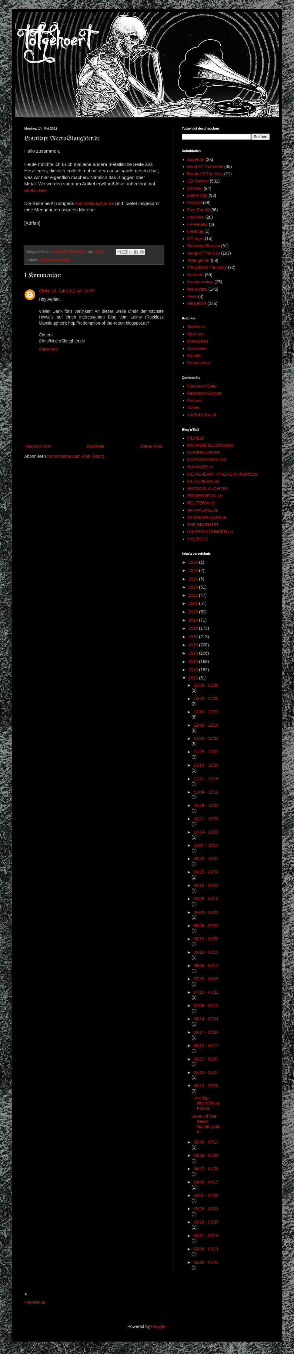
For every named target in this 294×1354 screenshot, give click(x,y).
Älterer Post (151, 446)
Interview (195, 217)
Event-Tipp (197, 195)
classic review (200, 281)
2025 (194, 570)
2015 (194, 653)
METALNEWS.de (203, 481)
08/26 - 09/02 (206, 925)
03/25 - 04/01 (206, 1208)
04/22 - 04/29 (206, 1168)
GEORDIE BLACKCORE (210, 445)
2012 (194, 677)
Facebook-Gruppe (204, 393)
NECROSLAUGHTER (208, 488)
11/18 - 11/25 (206, 765)
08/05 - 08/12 (206, 965)
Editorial (47, 260)
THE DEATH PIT (203, 524)
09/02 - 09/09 (206, 912)
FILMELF (196, 438)
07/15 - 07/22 (206, 992)
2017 (194, 636)
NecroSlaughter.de (94, 203)
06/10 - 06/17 (206, 1045)
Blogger (158, 1326)
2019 (194, 620)
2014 (194, 661)
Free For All (198, 209)
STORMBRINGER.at (207, 517)
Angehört (196, 159)
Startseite (95, 446)
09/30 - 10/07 (206, 858)
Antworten (48, 349)
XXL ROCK (198, 539)
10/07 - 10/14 (206, 845)
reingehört (196, 303)
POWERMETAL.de (205, 495)
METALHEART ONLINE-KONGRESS (222, 474)
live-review (197, 289)
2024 (194, 578)
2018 (194, 628)
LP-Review (197, 224)
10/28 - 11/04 (206, 805)
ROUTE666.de (201, 502)
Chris (44, 291)
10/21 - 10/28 (206, 818)
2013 (194, 669)
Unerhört (195, 274)
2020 (194, 611)
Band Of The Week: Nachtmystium (206, 1124)
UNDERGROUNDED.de (210, 531)
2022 (194, 595)
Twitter (193, 407)
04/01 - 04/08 (206, 1195)
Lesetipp (63, 260)
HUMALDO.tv (200, 466)
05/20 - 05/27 (206, 1072)
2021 (194, 603)
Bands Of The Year (205, 173)
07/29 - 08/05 (206, 978)
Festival (194, 202)
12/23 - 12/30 (206, 698)
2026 (194, 562)
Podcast (195, 400)
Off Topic (195, 238)
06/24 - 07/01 (206, 1018)
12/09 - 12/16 (206, 725)
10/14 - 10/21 (206, 832)
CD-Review (198, 181)
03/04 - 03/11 (206, 1249)
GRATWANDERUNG (207, 459)
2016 (194, 644)
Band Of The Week (205, 166)
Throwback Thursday (207, 267)
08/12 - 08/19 (206, 952)
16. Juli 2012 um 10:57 (73, 291)
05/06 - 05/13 (206, 1142)
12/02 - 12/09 (206, 738)
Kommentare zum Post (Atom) (75, 456)
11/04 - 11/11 (206, 792)
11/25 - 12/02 (206, 751)
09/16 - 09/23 (206, 885)
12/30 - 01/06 (206, 685)
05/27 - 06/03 (206, 1059)
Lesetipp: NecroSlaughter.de (205, 1103)
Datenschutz (199, 362)
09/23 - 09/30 (206, 872)
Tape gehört (198, 260)
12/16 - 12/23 (206, 711)
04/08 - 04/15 (206, 1182)
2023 (194, 587)
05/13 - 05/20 (206, 1085)
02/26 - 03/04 (206, 1262)
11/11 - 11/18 (206, 778)
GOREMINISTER (203, 452)
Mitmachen (197, 341)
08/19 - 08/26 (206, 938)
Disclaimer (197, 348)
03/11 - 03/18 (206, 1235)
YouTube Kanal (201, 414)
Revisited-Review (203, 245)
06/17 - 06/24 (206, 1032)
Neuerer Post (38, 446)
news (192, 296)
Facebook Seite (202, 386)
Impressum (34, 1302)
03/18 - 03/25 (206, 1222)
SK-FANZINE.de (202, 510)
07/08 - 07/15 (206, 1005)
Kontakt (194, 355)
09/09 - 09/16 (206, 898)
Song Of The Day (203, 253)
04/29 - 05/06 (206, 1155)
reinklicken (35, 190)
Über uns (196, 334)
